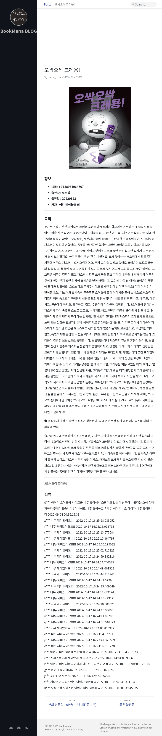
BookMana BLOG (18, 31)
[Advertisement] (18, 92)
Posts (48, 4)
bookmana (65, 726)
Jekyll (61, 729)
